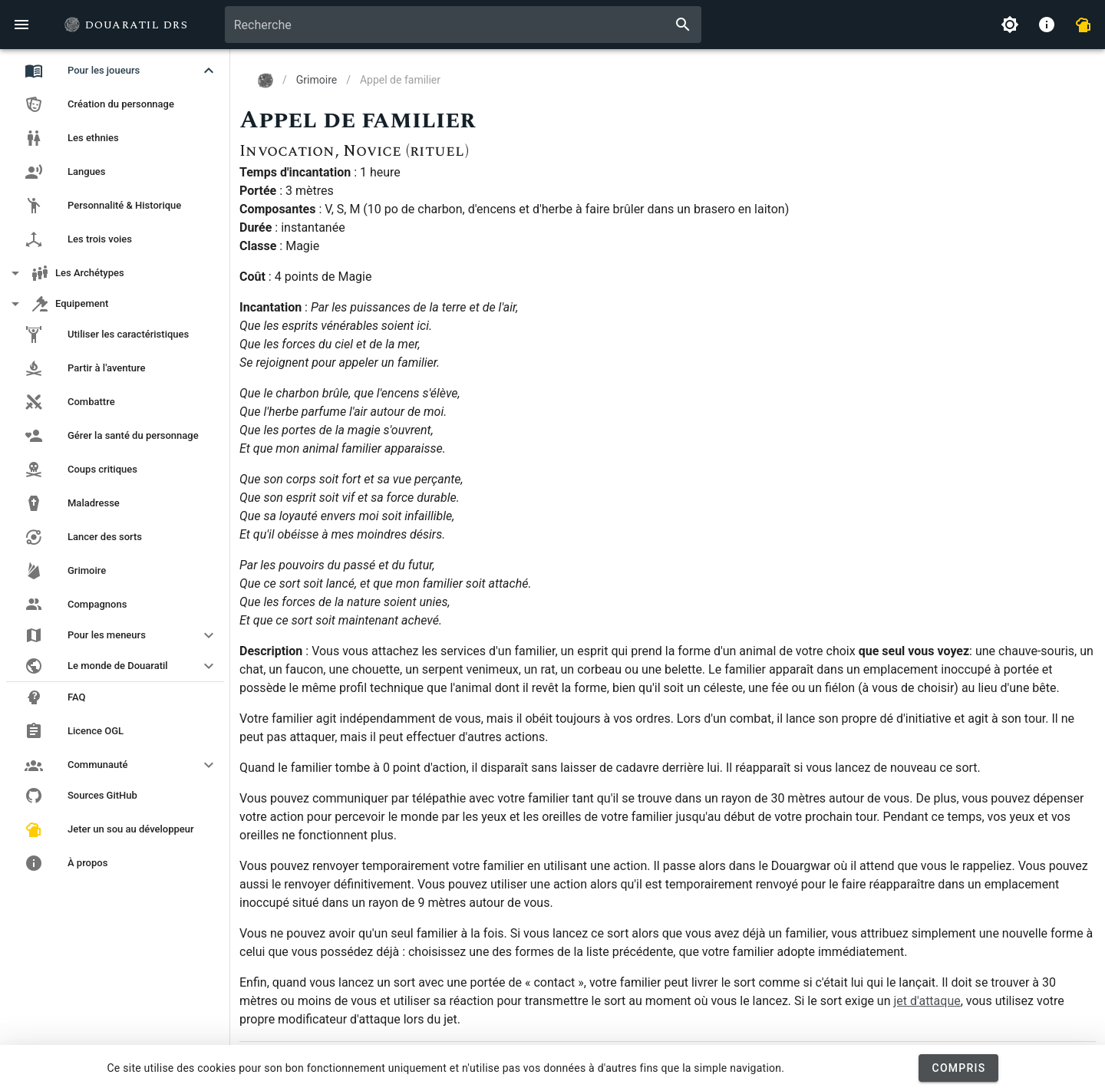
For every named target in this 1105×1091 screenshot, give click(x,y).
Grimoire (316, 80)
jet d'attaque (926, 1001)
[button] (115, 70)
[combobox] (463, 24)
